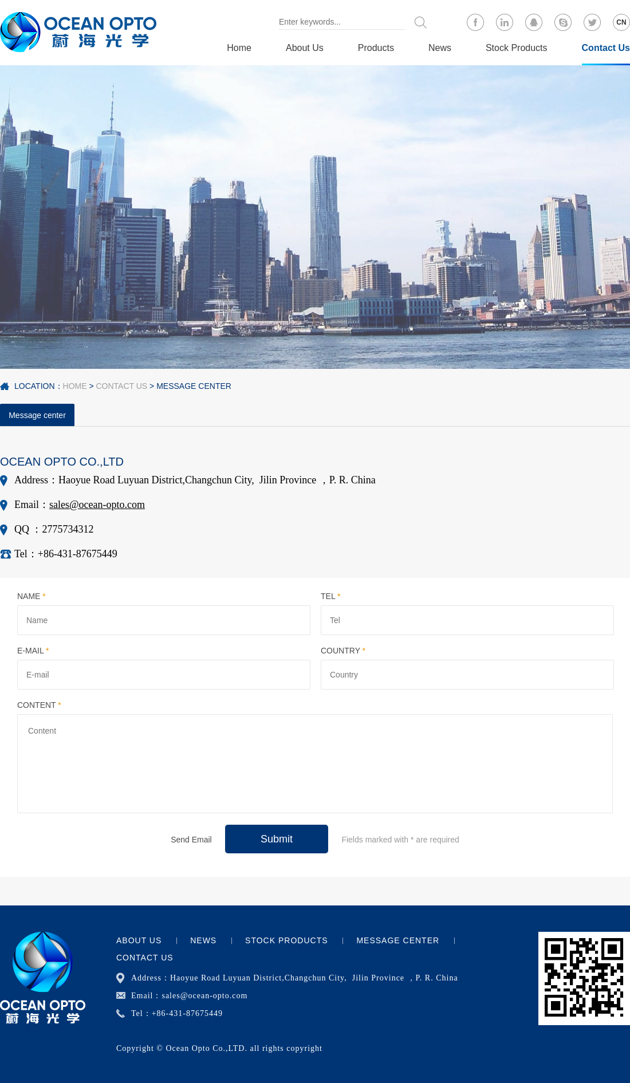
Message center (193, 386)
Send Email (191, 839)
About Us (305, 48)
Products (376, 48)
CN (621, 22)
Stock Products (517, 48)
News (439, 48)
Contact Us (606, 48)
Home (239, 48)
